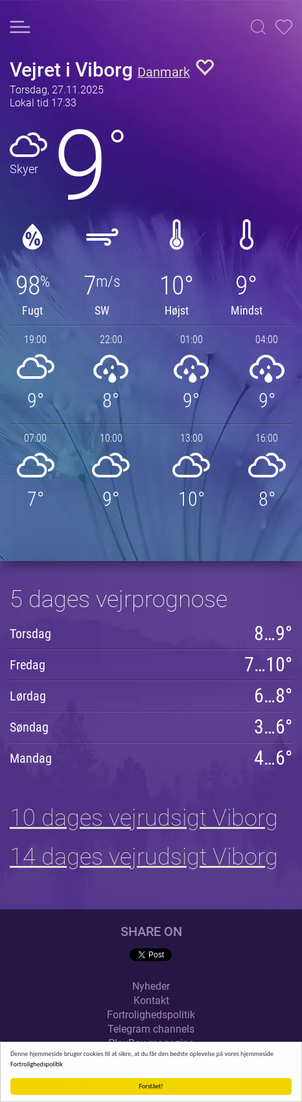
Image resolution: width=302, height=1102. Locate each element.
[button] (258, 26)
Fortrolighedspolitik (36, 1064)
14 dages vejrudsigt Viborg (144, 856)
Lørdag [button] (28, 696)
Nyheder (151, 986)
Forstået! (151, 1086)
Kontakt (151, 1000)
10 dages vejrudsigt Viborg (144, 818)
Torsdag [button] (30, 633)
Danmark (163, 72)
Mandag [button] (31, 758)
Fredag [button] (27, 665)
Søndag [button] (29, 727)
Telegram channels (151, 1029)
